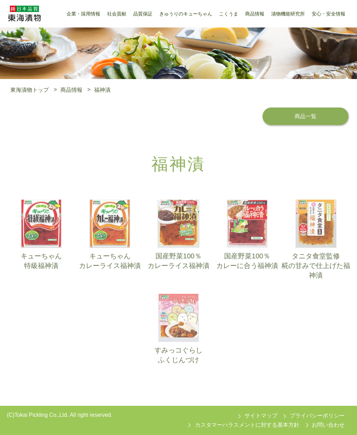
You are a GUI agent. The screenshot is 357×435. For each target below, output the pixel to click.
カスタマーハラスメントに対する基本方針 (247, 425)
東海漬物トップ (29, 89)
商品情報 (71, 89)
